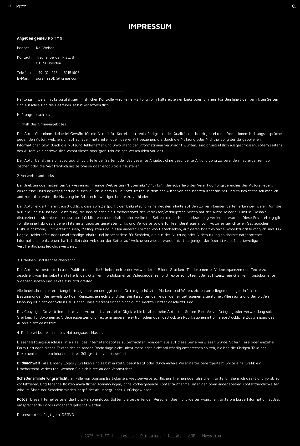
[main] (150, 219)
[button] (294, 6)
